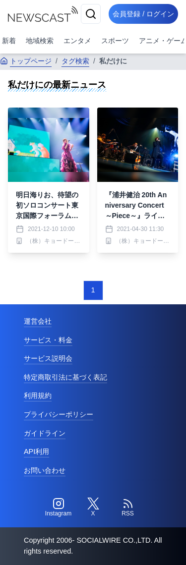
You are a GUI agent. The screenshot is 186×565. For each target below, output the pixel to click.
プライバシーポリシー (58, 414)
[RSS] (128, 507)
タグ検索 (75, 61)
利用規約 (38, 395)
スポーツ (115, 41)
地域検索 (40, 41)
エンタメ (77, 41)
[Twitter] (93, 507)
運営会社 (38, 321)
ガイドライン (44, 433)
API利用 (36, 451)
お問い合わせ (44, 470)
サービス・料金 (48, 340)
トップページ (26, 61)
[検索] (91, 14)
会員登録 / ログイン (143, 14)
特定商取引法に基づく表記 (65, 377)
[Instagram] (58, 507)
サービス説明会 (48, 358)
